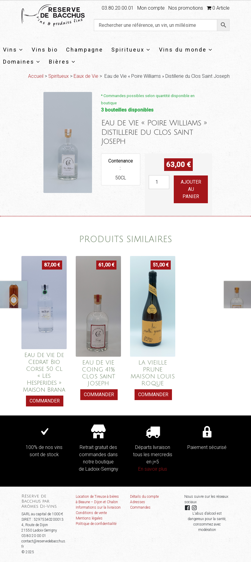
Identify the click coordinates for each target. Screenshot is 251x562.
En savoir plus (152, 469)
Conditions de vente (91, 513)
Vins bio (45, 49)
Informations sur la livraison (98, 507)
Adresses (137, 502)
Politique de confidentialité (96, 524)
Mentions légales (89, 518)
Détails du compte (144, 496)
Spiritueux (131, 49)
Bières (62, 61)
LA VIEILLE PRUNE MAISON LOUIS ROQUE (153, 373)
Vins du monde (186, 49)
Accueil (35, 76)
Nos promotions (185, 8)
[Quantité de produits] (159, 182)
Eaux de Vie (86, 76)
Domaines (22, 61)
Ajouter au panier (191, 189)
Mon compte (151, 8)
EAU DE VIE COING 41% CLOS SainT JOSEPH (98, 373)
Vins (13, 49)
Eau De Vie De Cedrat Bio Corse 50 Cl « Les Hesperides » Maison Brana (44, 372)
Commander (45, 401)
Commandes (140, 507)
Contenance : (120, 164)
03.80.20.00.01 (118, 8)
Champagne (84, 49)
